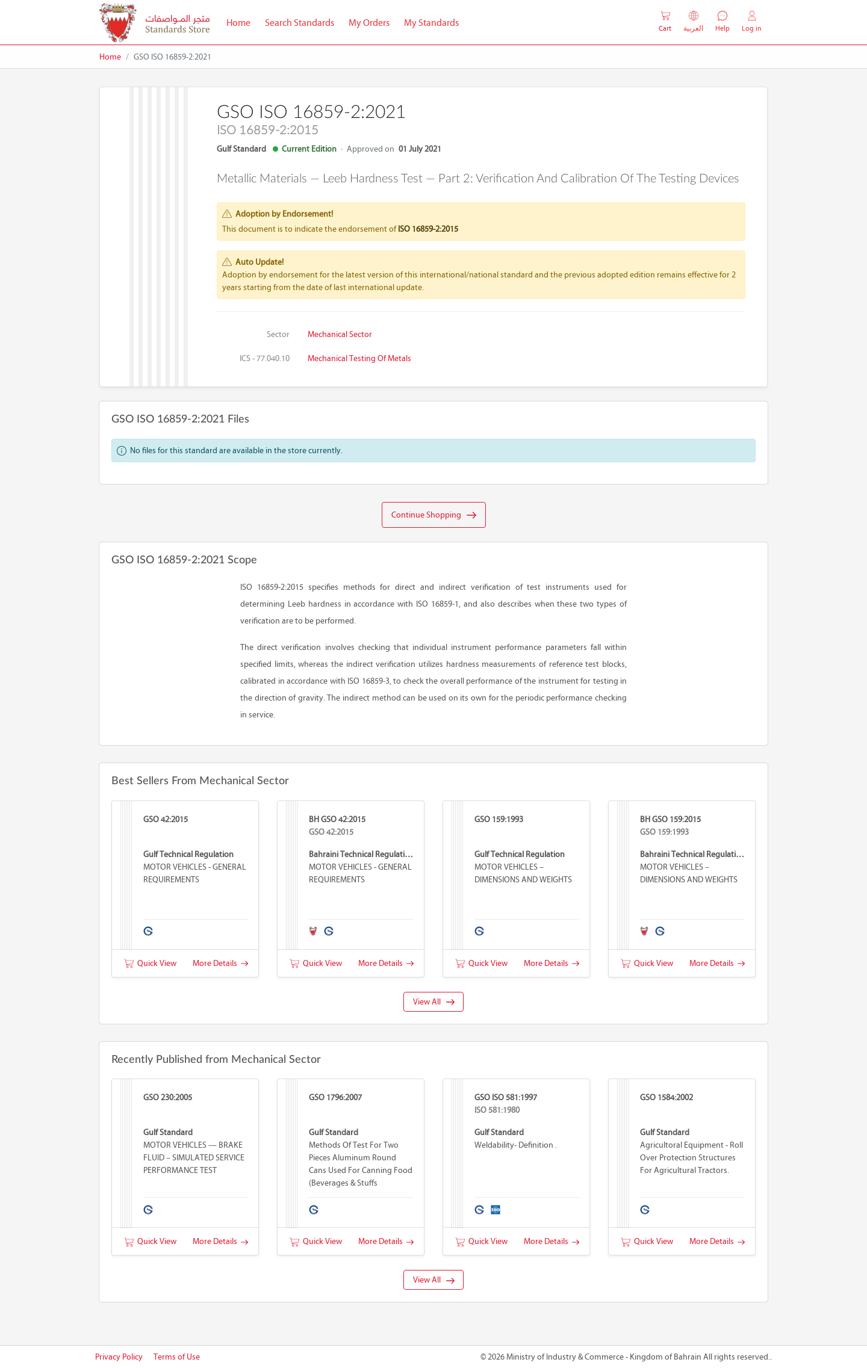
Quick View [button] (150, 963)
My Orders (369, 22)
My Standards (431, 22)
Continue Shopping (433, 515)
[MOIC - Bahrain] (154, 22)
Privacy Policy (119, 1357)
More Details (220, 963)
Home (242, 21)
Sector (278, 334)
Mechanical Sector (340, 334)
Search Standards (303, 21)
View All (434, 1002)
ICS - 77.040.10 (265, 358)
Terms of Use (177, 1357)
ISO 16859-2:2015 (428, 229)
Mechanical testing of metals (359, 358)
